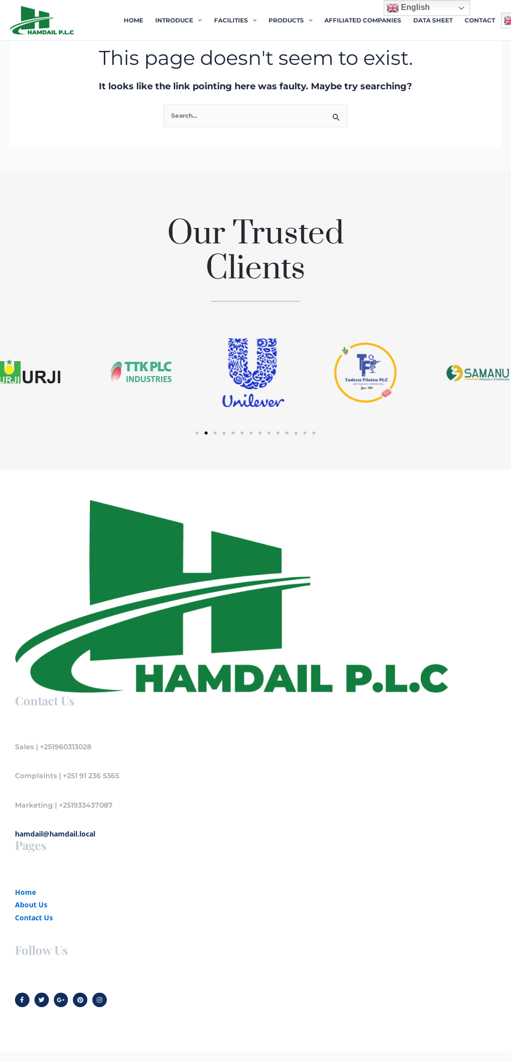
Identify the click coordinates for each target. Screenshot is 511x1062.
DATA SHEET (433, 20)
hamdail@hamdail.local (55, 834)
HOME (133, 20)
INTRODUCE (178, 20)
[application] (197, 20)
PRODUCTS (290, 20)
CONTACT (480, 20)
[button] (197, 432)
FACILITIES (235, 20)
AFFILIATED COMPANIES (362, 20)
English (408, 8)
